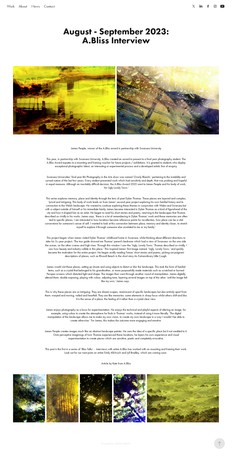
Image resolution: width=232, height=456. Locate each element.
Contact (49, 6)
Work (10, 6)
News (35, 6)
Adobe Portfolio (122, 443)
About (23, 6)
